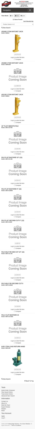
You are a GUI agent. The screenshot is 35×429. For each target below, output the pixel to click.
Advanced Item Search (8, 396)
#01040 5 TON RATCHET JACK (12, 31)
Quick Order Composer (8, 390)
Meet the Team (5, 405)
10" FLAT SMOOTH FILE (9, 126)
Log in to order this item (17, 57)
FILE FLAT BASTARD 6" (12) (11, 189)
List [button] (11, 15)
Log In (3, 418)
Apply (3, 416)
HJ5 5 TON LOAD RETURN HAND (13, 346)
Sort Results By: (28, 21)
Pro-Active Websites (25, 423)
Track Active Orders (7, 394)
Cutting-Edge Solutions (13, 423)
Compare (18, 59)
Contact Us (4, 401)
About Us (4, 403)
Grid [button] (17, 15)
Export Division (5, 407)
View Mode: (5, 15)
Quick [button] (23, 15)
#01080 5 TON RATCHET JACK (12, 63)
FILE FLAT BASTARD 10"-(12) (11, 157)
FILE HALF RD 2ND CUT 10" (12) (12, 252)
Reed (2, 410)
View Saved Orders (7, 392)
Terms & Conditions (16, 425)
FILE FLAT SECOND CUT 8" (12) (12, 220)
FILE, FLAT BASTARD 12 (10, 315)
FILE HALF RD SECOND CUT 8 (12, 283)
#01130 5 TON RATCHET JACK (12, 94)
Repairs (3, 409)
